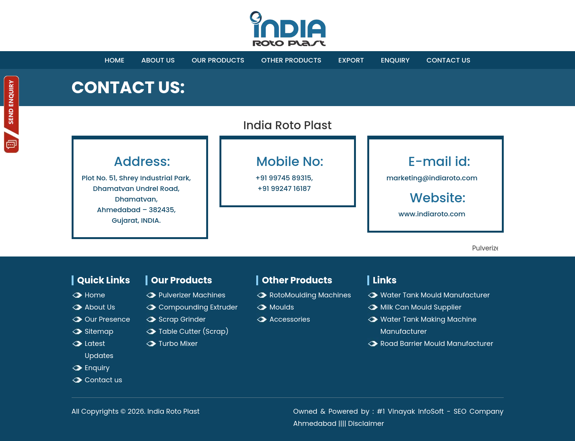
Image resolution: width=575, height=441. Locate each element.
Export (351, 60)
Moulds (281, 307)
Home (114, 60)
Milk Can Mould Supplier (421, 307)
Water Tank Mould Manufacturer (435, 295)
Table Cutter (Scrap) (194, 331)
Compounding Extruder (198, 307)
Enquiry (395, 60)
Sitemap (99, 331)
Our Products (218, 60)
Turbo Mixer (178, 343)
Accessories (289, 319)
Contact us (103, 380)
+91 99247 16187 (284, 188)
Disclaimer (366, 423)
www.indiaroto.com (431, 214)
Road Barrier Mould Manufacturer (437, 343)
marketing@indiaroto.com (431, 178)
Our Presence (107, 319)
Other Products (291, 60)
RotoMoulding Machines (310, 295)
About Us (158, 60)
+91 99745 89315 (283, 178)
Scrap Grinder (182, 319)
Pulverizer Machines (192, 295)
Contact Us (448, 60)
